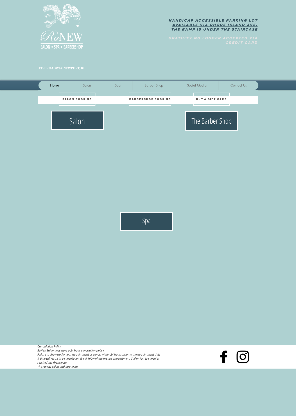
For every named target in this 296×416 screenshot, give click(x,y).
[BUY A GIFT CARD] (211, 99)
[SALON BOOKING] (77, 99)
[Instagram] (242, 356)
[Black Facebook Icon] (223, 356)
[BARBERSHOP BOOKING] (150, 99)
